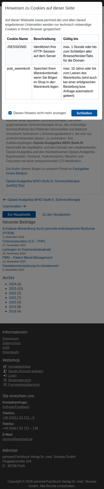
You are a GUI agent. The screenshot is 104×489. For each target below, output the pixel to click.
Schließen (84, 113)
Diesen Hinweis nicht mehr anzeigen (39, 113)
